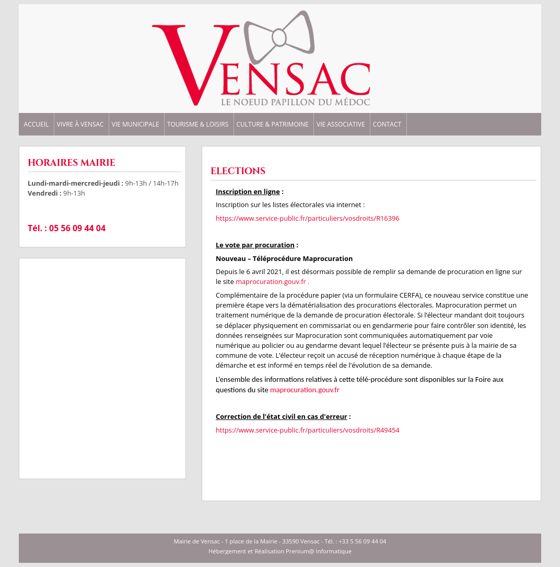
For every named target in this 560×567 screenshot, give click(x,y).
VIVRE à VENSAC (80, 124)
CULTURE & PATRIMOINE (272, 124)
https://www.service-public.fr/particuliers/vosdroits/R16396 (308, 218)
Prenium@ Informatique (319, 551)
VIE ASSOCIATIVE (341, 124)
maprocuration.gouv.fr (272, 281)
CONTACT (387, 124)
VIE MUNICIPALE (135, 124)
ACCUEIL (36, 124)
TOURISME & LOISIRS (197, 124)
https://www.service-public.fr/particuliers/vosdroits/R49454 (308, 430)
